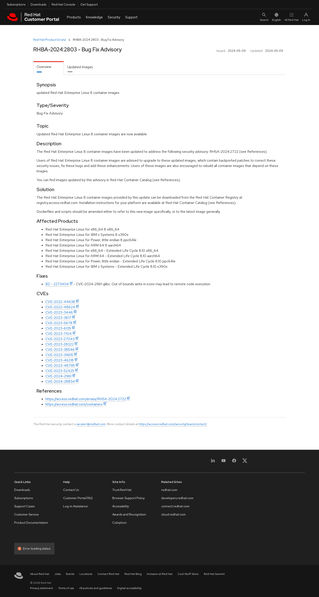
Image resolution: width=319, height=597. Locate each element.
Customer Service (26, 514)
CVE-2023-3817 (58, 317)
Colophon (119, 523)
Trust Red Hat (121, 490)
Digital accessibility (129, 588)
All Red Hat (291, 17)
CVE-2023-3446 (59, 312)
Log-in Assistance (75, 506)
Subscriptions (16, 4)
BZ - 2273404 (57, 284)
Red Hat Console (63, 4)
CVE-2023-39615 (59, 355)
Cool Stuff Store (188, 574)
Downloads (38, 4)
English (276, 17)
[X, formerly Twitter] (244, 462)
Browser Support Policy (128, 498)
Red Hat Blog (133, 574)
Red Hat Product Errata (49, 40)
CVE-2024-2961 (58, 376)
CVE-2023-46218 (59, 360)
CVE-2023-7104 (58, 333)
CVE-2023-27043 (60, 339)
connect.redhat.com (175, 506)
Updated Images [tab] (80, 67)
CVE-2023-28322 (59, 344)
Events (70, 574)
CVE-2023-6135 (58, 328)
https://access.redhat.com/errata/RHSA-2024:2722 (85, 399)
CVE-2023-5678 (58, 323)
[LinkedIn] (213, 462)
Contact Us (71, 490)
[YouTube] (223, 462)
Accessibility (120, 506)
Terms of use (66, 588)
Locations (86, 574)
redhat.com (169, 490)
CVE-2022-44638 (60, 301)
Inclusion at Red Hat (159, 574)
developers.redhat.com (177, 498)
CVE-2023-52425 (59, 370)
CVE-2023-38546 (60, 349)
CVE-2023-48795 (60, 365)
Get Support (89, 4)
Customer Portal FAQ (78, 498)
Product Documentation (31, 523)
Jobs (57, 574)
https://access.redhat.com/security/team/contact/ (173, 424)
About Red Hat (39, 574)
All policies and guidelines (95, 588)
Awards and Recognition (129, 514)
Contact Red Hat (108, 574)
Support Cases (24, 506)
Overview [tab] (44, 66)
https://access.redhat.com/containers (74, 404)
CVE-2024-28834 (60, 381)
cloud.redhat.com (173, 514)
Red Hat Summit (214, 574)
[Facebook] (234, 462)
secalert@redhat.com (90, 424)
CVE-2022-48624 (60, 307)
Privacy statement (41, 588)
